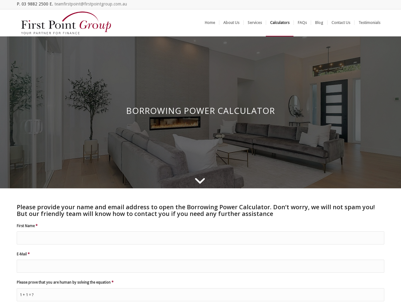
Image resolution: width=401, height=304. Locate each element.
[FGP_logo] (66, 22)
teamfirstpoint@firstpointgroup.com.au (90, 4)
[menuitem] (210, 22)
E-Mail (23, 254)
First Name (27, 226)
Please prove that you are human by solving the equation (65, 282)
